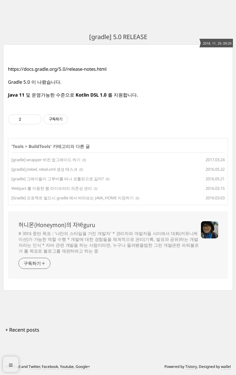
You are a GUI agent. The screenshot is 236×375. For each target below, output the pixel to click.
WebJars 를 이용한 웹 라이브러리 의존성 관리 (51, 188)
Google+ (83, 366)
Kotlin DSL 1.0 (90, 95)
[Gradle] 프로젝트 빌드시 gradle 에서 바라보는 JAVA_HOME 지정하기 (72, 198)
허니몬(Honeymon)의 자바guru (56, 225)
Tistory (191, 366)
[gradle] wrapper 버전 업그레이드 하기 (46, 159)
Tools (18, 146)
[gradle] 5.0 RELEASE (118, 37)
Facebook (50, 366)
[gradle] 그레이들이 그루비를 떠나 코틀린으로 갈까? (57, 179)
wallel (226, 366)
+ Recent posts (22, 329)
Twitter (34, 366)
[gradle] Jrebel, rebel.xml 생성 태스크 (44, 169)
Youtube (67, 366)
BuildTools (39, 146)
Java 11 (16, 95)
